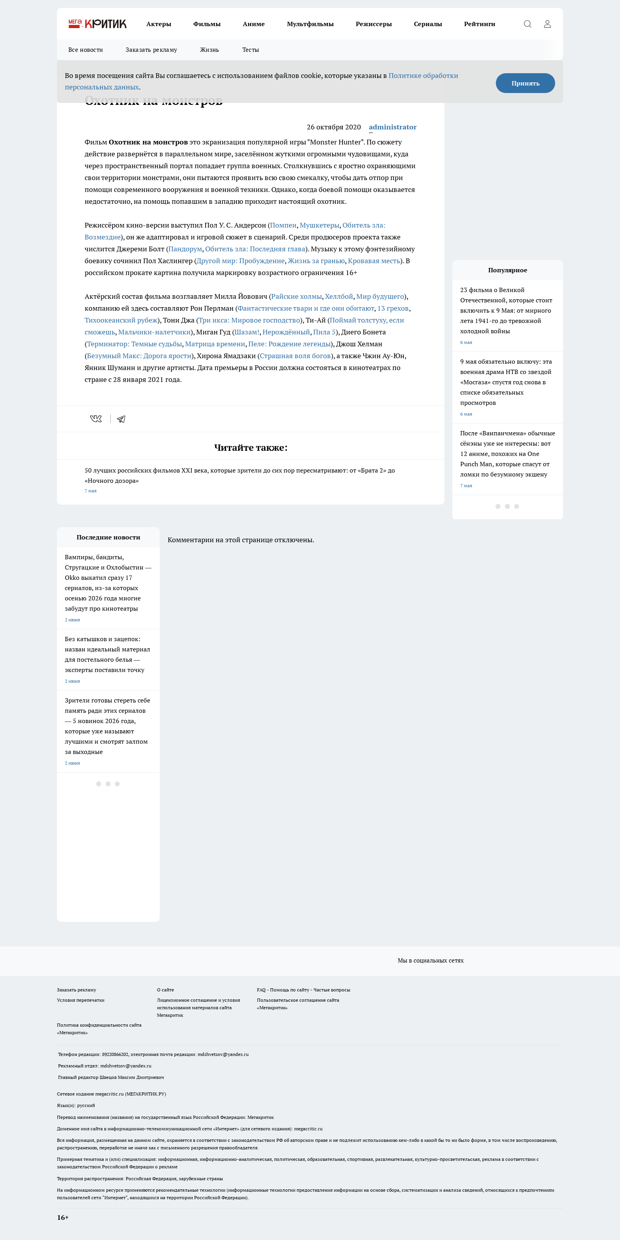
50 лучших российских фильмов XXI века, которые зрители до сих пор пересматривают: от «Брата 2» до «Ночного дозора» (251, 481)
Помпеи (283, 225)
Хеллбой (339, 296)
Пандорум (185, 248)
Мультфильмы (310, 24)
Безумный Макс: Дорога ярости (139, 355)
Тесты (250, 49)
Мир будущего (380, 296)
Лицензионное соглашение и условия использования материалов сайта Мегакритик (198, 1007)
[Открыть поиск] (527, 24)
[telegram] (124, 418)
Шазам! (246, 331)
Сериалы (428, 24)
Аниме (254, 24)
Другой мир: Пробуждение (241, 260)
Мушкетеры (319, 225)
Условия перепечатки (80, 1000)
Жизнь (209, 49)
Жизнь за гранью (316, 260)
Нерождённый (286, 331)
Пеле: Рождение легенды (289, 343)
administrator (393, 126)
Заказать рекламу (151, 49)
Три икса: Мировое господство (249, 320)
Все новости (85, 49)
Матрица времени (215, 343)
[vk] (97, 418)
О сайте (165, 990)
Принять (526, 83)
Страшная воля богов (295, 355)
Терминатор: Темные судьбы (134, 343)
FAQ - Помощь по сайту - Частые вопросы (303, 990)
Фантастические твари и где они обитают (306, 308)
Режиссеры (374, 24)
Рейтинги (479, 24)
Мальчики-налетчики (154, 331)
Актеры (158, 24)
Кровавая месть (374, 260)
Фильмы (207, 24)
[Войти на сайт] (547, 24)
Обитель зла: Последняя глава (255, 248)
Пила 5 (324, 331)
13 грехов (393, 308)
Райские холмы (296, 296)
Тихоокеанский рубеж (121, 320)
